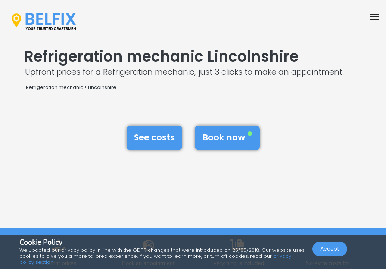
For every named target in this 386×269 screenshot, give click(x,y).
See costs (154, 137)
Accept (329, 249)
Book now (227, 137)
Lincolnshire (102, 87)
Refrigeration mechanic (54, 87)
